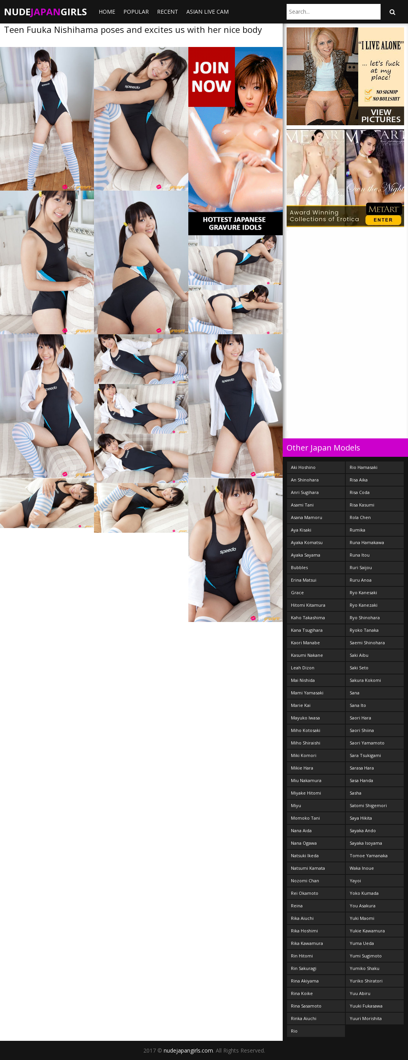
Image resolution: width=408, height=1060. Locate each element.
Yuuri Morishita (366, 1018)
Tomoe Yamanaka (369, 855)
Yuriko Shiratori (366, 981)
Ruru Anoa (361, 580)
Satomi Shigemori (368, 805)
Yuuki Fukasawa (366, 1006)
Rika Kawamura (307, 943)
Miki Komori (303, 755)
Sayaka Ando (363, 830)
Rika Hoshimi (304, 931)
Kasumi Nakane (307, 655)
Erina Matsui (303, 580)
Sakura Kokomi (365, 680)
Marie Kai (301, 705)
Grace (297, 592)
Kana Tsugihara (307, 630)
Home (107, 11)
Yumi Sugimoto (366, 956)
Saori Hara (360, 718)
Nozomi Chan (305, 880)
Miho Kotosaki (305, 730)
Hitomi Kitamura (308, 605)
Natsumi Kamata (308, 868)
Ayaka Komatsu (307, 542)
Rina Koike (302, 993)
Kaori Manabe (305, 642)
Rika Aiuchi (302, 918)
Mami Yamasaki (307, 693)
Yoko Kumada (364, 893)
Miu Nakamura (306, 780)
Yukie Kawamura (367, 931)
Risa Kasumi (362, 505)
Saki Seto (359, 668)
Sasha (355, 793)
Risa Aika (359, 480)
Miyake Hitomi (306, 793)
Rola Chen (360, 517)
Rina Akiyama (305, 981)
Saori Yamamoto (367, 743)
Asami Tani (302, 505)
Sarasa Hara (362, 768)
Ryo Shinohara (365, 617)
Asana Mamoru (306, 517)
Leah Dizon (302, 668)
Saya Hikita (361, 818)
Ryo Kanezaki (363, 605)
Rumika (357, 530)
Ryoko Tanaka (364, 630)
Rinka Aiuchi (303, 1018)
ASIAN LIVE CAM (207, 11)
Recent (167, 11)
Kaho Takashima (308, 617)
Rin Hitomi (302, 956)
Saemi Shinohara (367, 642)
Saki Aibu (359, 655)
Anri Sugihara (305, 492)
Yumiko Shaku (364, 968)
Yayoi (355, 880)
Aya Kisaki (301, 530)
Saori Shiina (362, 730)
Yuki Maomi (362, 918)
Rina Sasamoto (306, 1006)
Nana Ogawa (304, 843)
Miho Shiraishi (305, 743)
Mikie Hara (302, 768)
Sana (354, 693)
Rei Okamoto (304, 893)
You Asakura (363, 906)
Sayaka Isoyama (366, 843)
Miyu (296, 805)
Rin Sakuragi (303, 968)
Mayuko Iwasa (305, 718)
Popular (136, 11)
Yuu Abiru (360, 993)
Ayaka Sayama (305, 555)
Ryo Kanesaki (363, 592)
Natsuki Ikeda (305, 855)
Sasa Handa (361, 780)
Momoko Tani (305, 818)
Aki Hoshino (303, 467)
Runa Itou (360, 555)
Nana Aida (301, 830)
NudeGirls (45, 11)
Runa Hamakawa (367, 542)
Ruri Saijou (361, 567)
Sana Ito (358, 705)
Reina (297, 906)
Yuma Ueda (362, 943)
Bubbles (299, 567)
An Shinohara (305, 480)
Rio (294, 1031)
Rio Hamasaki (363, 467)
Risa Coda (360, 492)
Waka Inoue (362, 868)
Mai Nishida (303, 680)
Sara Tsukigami (365, 755)
